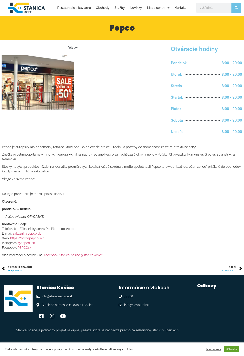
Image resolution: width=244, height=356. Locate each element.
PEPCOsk (24, 247)
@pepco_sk (26, 243)
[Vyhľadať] (236, 8)
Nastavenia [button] (213, 349)
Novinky (136, 8)
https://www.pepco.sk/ (27, 238)
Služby (120, 8)
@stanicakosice (92, 255)
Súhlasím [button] (231, 349)
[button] (85, 47)
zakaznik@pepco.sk (27, 233)
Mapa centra (158, 7)
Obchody (102, 8)
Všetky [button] (73, 47)
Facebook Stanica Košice (62, 255)
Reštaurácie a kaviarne (74, 8)
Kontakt (180, 8)
